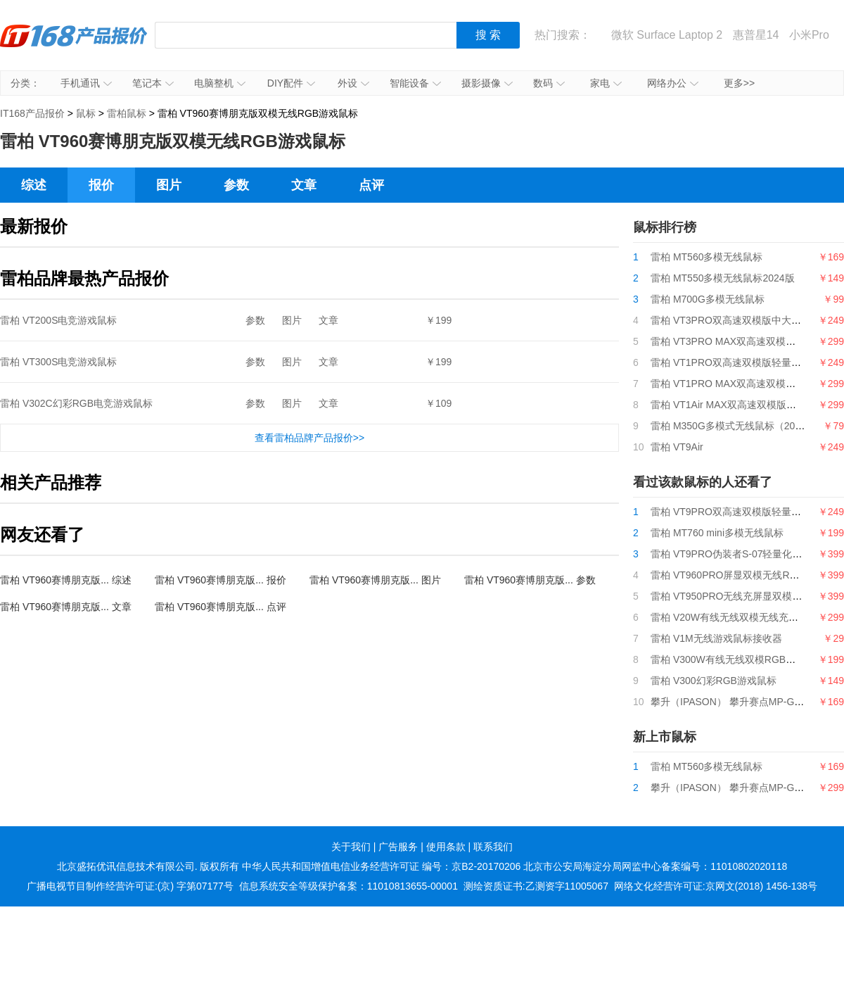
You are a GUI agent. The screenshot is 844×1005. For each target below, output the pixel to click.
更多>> (739, 83)
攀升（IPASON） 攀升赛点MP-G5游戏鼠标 (745, 701)
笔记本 (153, 83)
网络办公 (672, 83)
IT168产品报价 (74, 46)
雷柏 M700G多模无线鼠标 (708, 299)
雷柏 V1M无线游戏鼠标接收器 (716, 638)
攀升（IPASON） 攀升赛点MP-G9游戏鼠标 (745, 787)
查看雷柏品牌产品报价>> (309, 437)
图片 (168, 185)
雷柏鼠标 (126, 113)
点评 (371, 185)
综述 (33, 185)
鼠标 (86, 113)
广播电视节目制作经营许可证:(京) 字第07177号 (130, 886)
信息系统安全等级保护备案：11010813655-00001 (348, 886)
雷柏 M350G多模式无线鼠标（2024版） (738, 425)
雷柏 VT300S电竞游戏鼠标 (58, 361)
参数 (236, 185)
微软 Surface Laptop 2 (666, 35)
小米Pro (809, 35)
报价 (101, 185)
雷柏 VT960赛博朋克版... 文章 (66, 606)
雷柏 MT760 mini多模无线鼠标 (717, 532)
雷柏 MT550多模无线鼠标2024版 (723, 278)
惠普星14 (756, 35)
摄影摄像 (487, 83)
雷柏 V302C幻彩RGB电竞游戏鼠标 (76, 403)
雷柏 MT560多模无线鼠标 (706, 257)
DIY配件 (291, 83)
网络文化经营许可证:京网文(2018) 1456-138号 (715, 886)
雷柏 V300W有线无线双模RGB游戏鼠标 (738, 659)
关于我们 (351, 846)
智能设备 (415, 83)
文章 (303, 185)
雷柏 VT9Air (677, 447)
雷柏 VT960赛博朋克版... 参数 (530, 580)
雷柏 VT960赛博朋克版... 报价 (220, 580)
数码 (549, 83)
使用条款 (446, 846)
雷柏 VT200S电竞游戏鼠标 (58, 320)
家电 (606, 83)
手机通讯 (86, 83)
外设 (353, 83)
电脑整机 (219, 83)
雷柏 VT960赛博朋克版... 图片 (375, 580)
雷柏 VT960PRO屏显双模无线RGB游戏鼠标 (747, 575)
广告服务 (398, 846)
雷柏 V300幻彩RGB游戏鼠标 (713, 680)
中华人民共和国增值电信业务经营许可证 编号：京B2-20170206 (381, 866)
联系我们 (493, 846)
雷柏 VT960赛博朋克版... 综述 (66, 580)
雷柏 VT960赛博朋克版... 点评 (220, 606)
